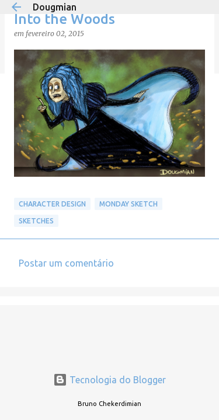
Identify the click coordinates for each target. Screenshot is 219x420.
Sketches (36, 221)
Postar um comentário (66, 263)
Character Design (52, 204)
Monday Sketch (128, 204)
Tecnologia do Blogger (109, 379)
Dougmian (55, 7)
